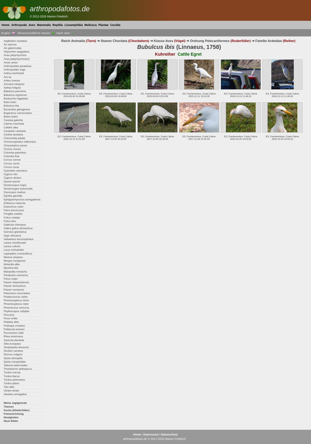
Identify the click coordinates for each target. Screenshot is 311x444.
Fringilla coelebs (13, 213)
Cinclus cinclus (12, 149)
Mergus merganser (15, 260)
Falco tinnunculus (14, 210)
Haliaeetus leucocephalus (18, 239)
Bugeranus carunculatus (18, 112)
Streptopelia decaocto (16, 347)
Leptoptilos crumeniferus (18, 253)
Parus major (11, 278)
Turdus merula (12, 372)
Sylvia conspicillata (15, 361)
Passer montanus (14, 289)
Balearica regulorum (15, 94)
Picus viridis (10, 318)
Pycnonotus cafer (14, 332)
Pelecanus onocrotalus (17, 293)
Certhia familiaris (13, 134)
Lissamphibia (73, 25)
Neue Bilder (11, 420)
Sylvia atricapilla (13, 358)
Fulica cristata (12, 217)
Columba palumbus (15, 152)
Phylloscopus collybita (16, 311)
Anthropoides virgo (14, 69)
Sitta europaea (12, 343)
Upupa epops (11, 390)
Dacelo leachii (12, 181)
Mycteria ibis (11, 267)
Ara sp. (8, 76)
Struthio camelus (13, 350)
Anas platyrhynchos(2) (17, 58)
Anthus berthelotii (14, 73)
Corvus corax (11, 167)
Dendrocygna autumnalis (18, 188)
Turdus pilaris (11, 383)
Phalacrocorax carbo (16, 296)
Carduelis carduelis (15, 131)
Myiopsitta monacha (15, 271)
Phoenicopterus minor (16, 300)
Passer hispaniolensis (16, 282)
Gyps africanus (12, 235)
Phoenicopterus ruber (16, 303)
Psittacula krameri (14, 329)
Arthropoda (19, 25)
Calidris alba (11, 127)
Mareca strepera (13, 257)
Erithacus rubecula (14, 203)
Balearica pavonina (15, 91)
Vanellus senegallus (15, 394)
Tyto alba (9, 386)
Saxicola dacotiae (14, 340)
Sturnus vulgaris (13, 354)
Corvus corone (12, 159)
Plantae (103, 25)
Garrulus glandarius (15, 231)
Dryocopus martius (14, 192)
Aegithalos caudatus (15, 40)
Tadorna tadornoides (15, 365)
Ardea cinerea (12, 80)
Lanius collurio (12, 246)
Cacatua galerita (13, 120)
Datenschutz (169, 434)
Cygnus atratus (12, 177)
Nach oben (65, 33)
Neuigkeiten (11, 417)
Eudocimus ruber (13, 206)
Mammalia (44, 25)
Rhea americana (13, 336)
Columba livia (11, 156)
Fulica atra (10, 221)
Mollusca (90, 25)
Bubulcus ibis (11, 105)
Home (6, 25)
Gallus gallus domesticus (18, 228)
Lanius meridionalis (15, 242)
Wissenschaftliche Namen (35, 33)
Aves (32, 25)
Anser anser (11, 62)
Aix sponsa (10, 44)
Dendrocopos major (15, 185)
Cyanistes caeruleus (15, 170)
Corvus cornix (12, 163)
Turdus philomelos (14, 379)
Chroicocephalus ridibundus (20, 141)
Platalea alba (11, 321)
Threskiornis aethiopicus (18, 368)
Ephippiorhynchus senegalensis (22, 199)
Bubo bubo (10, 102)
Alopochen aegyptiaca (16, 51)
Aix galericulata (12, 48)
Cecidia (115, 25)
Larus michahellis (14, 249)
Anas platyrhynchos (15, 55)
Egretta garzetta (13, 195)
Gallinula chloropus (15, 224)
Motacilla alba (12, 264)
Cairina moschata (14, 123)
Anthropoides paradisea (17, 66)
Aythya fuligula (12, 87)
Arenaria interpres (14, 84)
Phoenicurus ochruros (16, 307)
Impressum (151, 434)
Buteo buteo (11, 116)
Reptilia (58, 25)
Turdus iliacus (12, 376)
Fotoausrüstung (13, 413)
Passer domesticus (15, 285)
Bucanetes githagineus (17, 109)
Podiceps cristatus (14, 325)
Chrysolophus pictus (15, 145)
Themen (9, 406)
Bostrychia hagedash (16, 98)
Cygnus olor (10, 174)
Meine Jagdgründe (15, 402)
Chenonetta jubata (14, 138)
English (8, 33)
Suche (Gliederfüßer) (17, 410)
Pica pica (9, 314)
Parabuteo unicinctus (16, 275)
